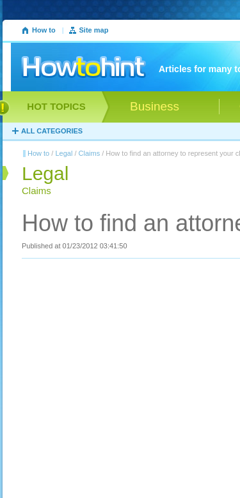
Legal (63, 153)
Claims (89, 153)
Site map (94, 30)
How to (44, 30)
